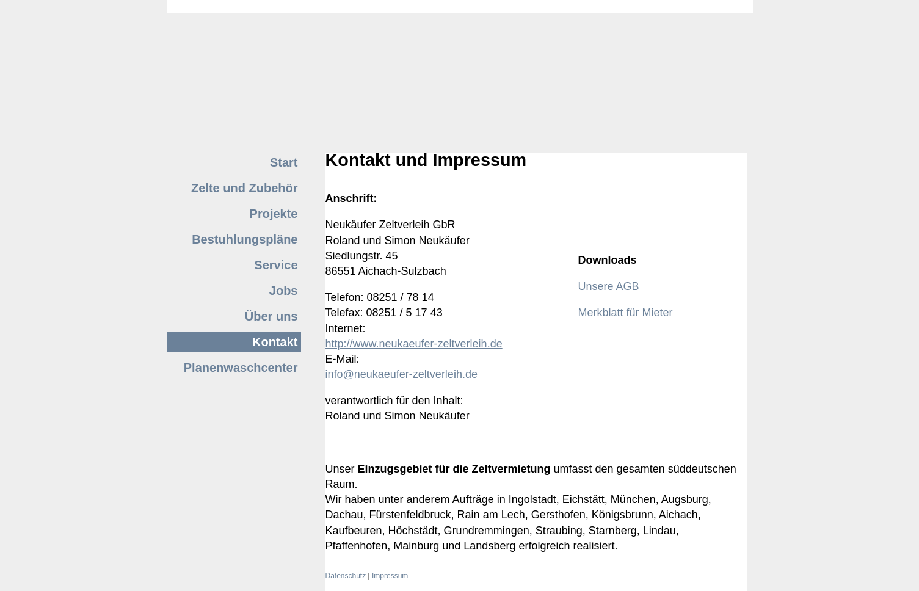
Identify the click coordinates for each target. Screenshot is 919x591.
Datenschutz (345, 575)
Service (275, 265)
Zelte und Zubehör (244, 188)
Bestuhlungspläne (244, 239)
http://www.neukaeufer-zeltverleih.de (414, 344)
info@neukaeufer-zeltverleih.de (401, 374)
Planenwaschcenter (241, 367)
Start (284, 162)
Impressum (390, 575)
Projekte (274, 213)
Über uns (271, 316)
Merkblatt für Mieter (625, 312)
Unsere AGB (608, 286)
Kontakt (274, 342)
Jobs (283, 290)
